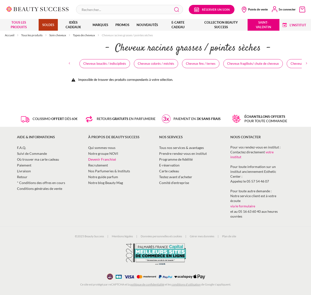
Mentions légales (122, 236)
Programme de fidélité (176, 159)
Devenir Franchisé (102, 159)
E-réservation (169, 165)
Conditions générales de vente (39, 188)
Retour (22, 177)
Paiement (24, 165)
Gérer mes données (202, 236)
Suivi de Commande (32, 153)
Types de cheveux (84, 35)
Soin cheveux (58, 35)
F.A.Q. (21, 148)
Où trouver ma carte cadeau (38, 159)
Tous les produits (32, 35)
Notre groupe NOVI (103, 153)
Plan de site (229, 236)
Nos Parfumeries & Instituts (109, 171)
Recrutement (98, 165)
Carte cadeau (169, 171)
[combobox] (129, 9)
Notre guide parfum (103, 177)
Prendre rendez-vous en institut (183, 153)
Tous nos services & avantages (181, 148)
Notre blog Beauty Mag (105, 183)
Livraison (24, 171)
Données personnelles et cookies (161, 236)
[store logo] (37, 9)
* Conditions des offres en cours (41, 183)
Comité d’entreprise (174, 183)
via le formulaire (242, 206)
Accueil (10, 35)
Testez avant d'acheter (175, 177)
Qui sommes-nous (101, 148)
